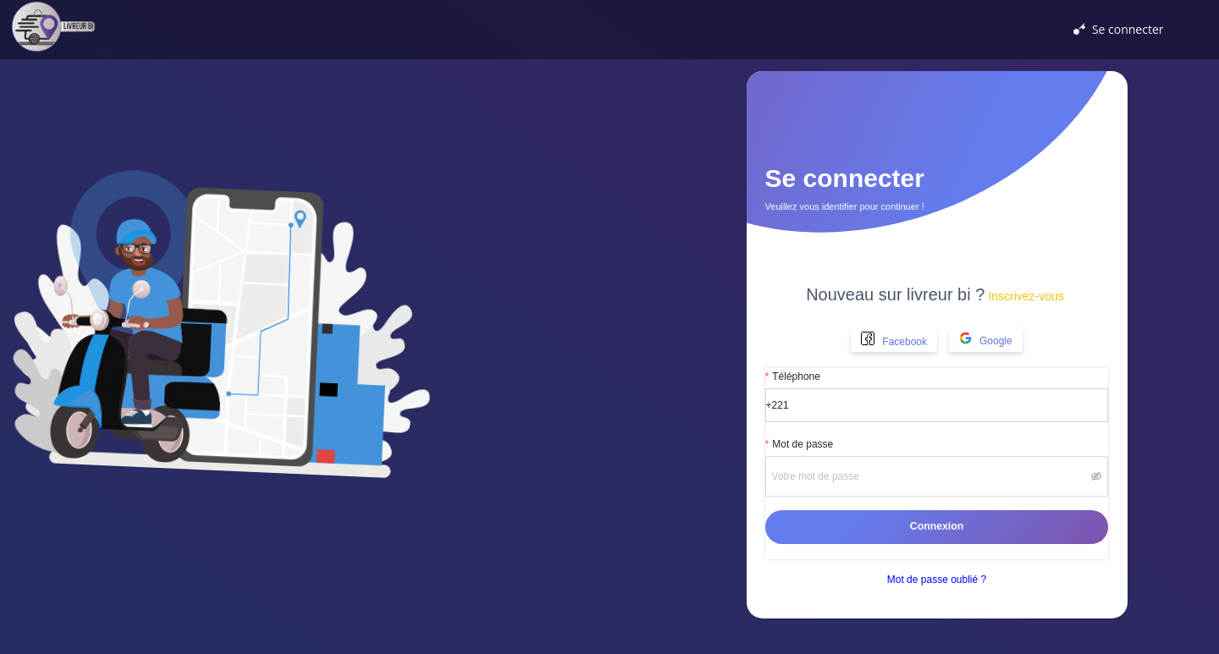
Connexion (936, 526)
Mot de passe (802, 444)
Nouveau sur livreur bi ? (935, 294)
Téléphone (796, 376)
